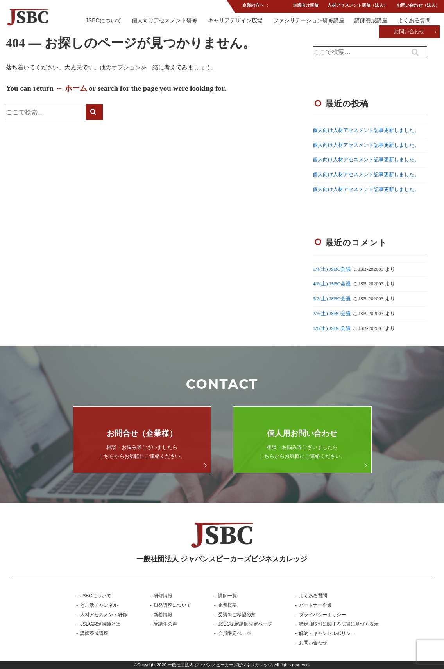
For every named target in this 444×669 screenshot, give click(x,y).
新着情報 (163, 614)
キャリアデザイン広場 (235, 21)
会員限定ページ (234, 633)
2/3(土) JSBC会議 (332, 313)
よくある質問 (414, 21)
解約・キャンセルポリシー (327, 633)
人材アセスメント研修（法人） (357, 5)
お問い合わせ (409, 32)
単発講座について (172, 605)
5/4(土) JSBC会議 (332, 269)
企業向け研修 (305, 5)
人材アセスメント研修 (103, 614)
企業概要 (227, 605)
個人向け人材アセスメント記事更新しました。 (366, 130)
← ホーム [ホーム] (71, 88)
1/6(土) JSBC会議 (332, 328)
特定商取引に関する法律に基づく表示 (339, 624)
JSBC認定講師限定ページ (245, 624)
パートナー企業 (315, 605)
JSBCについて (103, 21)
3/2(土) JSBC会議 (332, 298)
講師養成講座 (370, 21)
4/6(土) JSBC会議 (332, 284)
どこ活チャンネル (99, 605)
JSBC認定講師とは (100, 624)
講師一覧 (227, 596)
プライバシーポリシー (322, 614)
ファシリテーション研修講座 (308, 21)
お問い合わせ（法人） (418, 5)
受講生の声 (165, 624)
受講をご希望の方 (237, 614)
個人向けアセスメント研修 (164, 21)
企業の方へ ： (255, 5)
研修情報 (163, 596)
